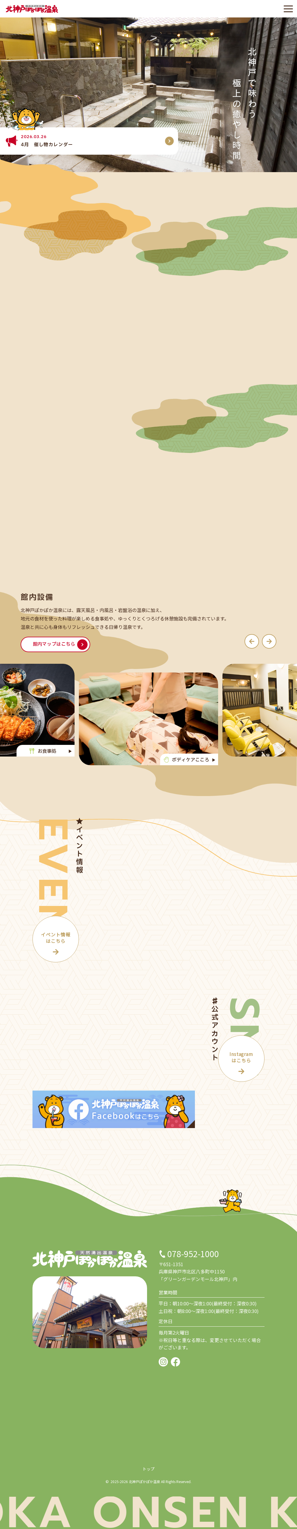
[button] (142, 162)
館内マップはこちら (54, 644)
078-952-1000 (193, 1253)
